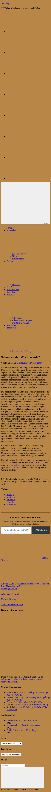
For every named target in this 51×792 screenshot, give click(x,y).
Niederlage (11, 586)
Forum (9, 228)
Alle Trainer (17, 318)
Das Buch (11, 287)
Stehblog (5, 3)
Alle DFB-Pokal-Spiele (22, 320)
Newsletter (11, 325)
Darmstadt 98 (33, 584)
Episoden (16, 284)
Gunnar (38, 363)
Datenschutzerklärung (21, 351)
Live (3, 586)
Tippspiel (16, 256)
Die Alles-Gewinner (20, 323)
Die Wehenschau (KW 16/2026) (28, 702)
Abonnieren (41, 530)
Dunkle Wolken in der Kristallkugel (22, 730)
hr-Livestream (15, 465)
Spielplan (11, 292)
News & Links (13, 289)
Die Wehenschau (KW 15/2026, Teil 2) (31, 705)
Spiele (44, 558)
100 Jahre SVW (19, 254)
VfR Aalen (21, 586)
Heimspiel (44, 584)
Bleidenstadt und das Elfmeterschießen (23, 725)
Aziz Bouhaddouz (18, 584)
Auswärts (5, 584)
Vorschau (5, 560)
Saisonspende (18, 258)
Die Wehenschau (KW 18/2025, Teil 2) (23, 720)
